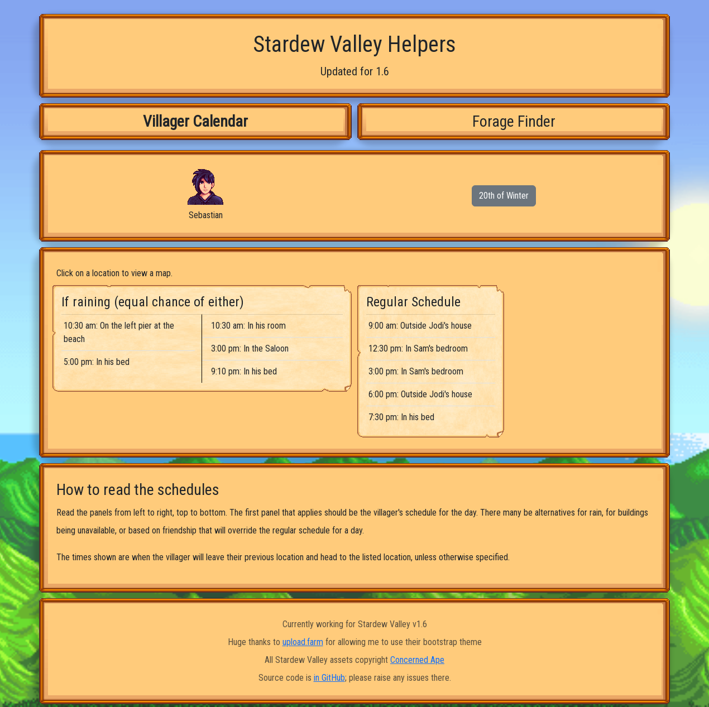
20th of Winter (504, 195)
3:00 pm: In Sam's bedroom (415, 371)
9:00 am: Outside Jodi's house (420, 325)
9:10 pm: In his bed (244, 371)
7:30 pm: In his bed (401, 417)
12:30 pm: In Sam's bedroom (418, 348)
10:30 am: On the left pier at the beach (119, 332)
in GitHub (329, 677)
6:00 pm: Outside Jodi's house (420, 394)
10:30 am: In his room (248, 325)
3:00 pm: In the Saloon (250, 348)
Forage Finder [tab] (513, 121)
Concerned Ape (417, 660)
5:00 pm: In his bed (97, 362)
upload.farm (302, 642)
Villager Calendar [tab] (195, 121)
